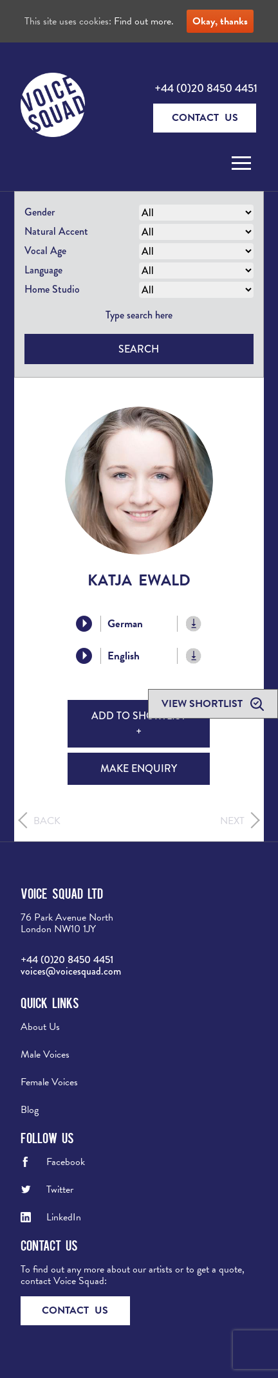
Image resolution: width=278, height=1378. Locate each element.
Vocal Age (45, 250)
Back (46, 821)
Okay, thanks (220, 21)
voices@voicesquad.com (71, 971)
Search (138, 349)
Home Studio (52, 289)
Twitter (59, 1189)
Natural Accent (56, 231)
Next (232, 821)
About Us (40, 1026)
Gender (39, 212)
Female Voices (49, 1082)
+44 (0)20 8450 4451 (205, 88)
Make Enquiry (138, 768)
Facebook (65, 1162)
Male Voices (45, 1054)
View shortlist (203, 704)
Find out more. (144, 21)
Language (43, 269)
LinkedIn (63, 1217)
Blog (30, 1109)
